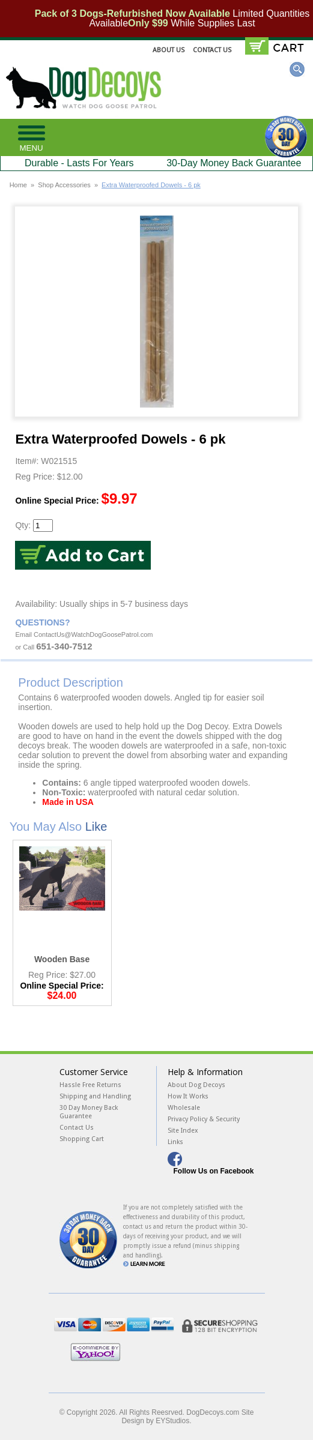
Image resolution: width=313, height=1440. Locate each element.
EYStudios (172, 1421)
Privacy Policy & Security (204, 1119)
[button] (31, 137)
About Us (168, 50)
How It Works (188, 1096)
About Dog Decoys (196, 1085)
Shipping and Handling (95, 1096)
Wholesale (184, 1108)
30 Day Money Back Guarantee (88, 1112)
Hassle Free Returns (90, 1085)
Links (175, 1142)
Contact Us (212, 50)
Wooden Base (62, 959)
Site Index (183, 1130)
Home (18, 184)
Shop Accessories (64, 184)
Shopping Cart (81, 1139)
